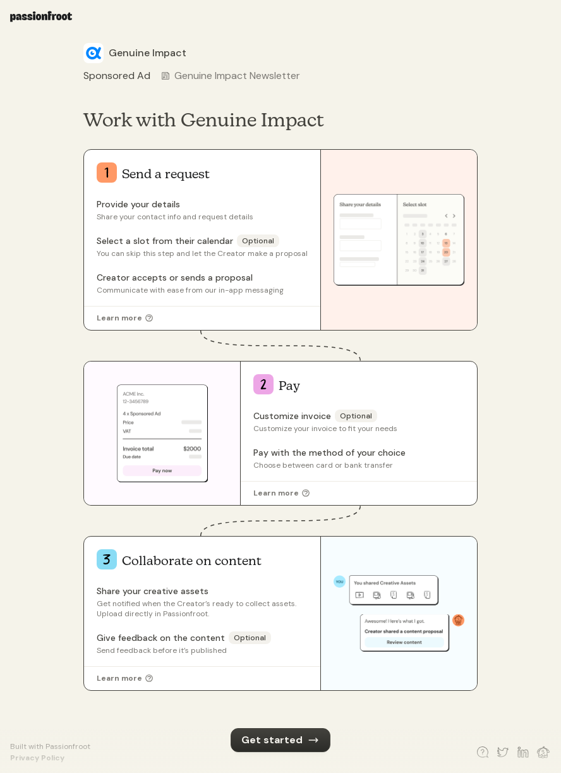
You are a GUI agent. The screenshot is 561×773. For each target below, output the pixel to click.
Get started (280, 739)
